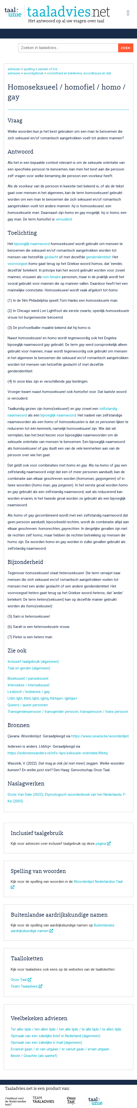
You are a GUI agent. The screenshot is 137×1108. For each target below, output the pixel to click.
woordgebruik (34, 73)
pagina (103, 843)
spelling (29, 69)
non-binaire (52, 277)
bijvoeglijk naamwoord (32, 244)
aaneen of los (47, 69)
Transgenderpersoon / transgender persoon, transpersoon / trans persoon (68, 711)
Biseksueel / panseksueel (28, 678)
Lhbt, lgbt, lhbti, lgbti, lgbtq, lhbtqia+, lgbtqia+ (42, 698)
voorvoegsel (17, 263)
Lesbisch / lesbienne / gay (29, 692)
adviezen (14, 69)
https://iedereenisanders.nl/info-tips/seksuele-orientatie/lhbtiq (58, 753)
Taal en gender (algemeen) (29, 668)
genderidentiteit (98, 257)
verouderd (64, 219)
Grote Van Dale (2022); (26, 794)
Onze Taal (21, 980)
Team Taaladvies (26, 986)
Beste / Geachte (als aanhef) (34, 1056)
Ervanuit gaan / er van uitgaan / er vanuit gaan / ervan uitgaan (60, 1049)
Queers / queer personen (28, 705)
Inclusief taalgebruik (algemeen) (33, 661)
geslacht (51, 257)
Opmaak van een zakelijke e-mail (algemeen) (46, 1042)
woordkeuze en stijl (97, 73)
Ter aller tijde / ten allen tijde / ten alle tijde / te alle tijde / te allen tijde (66, 1029)
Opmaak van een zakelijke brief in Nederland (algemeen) (55, 1036)
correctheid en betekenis (64, 73)
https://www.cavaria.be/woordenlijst (100, 736)
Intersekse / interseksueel (28, 685)
